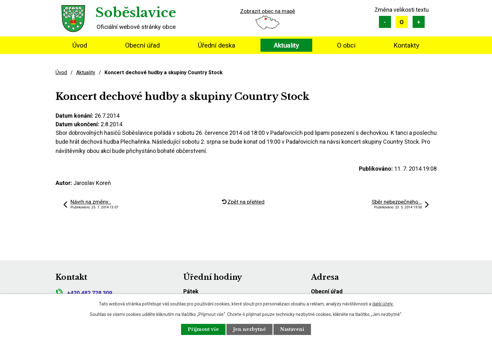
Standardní (402, 22)
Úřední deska (216, 45)
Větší (419, 22)
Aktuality (286, 45)
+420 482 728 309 (84, 293)
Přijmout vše (203, 329)
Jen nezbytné (249, 329)
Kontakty (406, 45)
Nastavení (292, 329)
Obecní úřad (142, 45)
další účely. (383, 303)
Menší (385, 22)
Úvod (79, 45)
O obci (346, 45)
